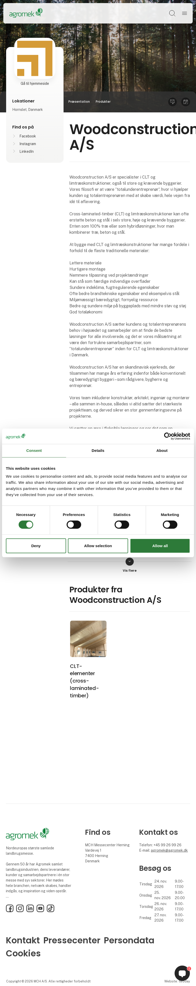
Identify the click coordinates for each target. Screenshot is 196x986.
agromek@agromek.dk (169, 850)
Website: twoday (177, 981)
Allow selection (98, 546)
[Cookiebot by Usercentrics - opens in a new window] (167, 436)
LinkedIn (26, 151)
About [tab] (162, 450)
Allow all (160, 546)
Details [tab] (98, 450)
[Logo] (26, 13)
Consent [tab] (34, 450)
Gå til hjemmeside (35, 83)
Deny (36, 546)
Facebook (27, 136)
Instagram (27, 144)
